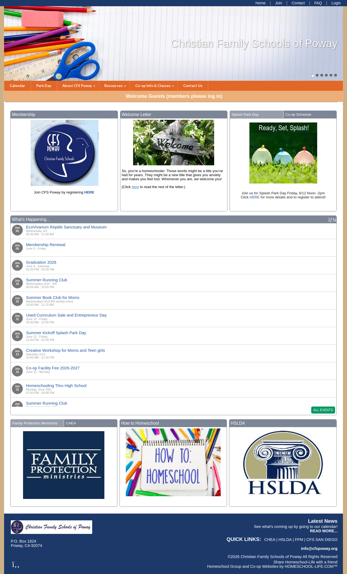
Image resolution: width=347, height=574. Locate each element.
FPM (299, 539)
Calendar (17, 85)
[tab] (256, 114)
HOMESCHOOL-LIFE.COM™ (311, 566)
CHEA (269, 539)
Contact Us (193, 85)
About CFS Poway (79, 85)
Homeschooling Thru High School (56, 385)
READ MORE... (324, 531)
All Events (323, 410)
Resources (115, 85)
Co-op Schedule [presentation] (298, 114)
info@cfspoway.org (319, 548)
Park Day (43, 85)
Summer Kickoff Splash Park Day (56, 332)
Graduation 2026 (41, 262)
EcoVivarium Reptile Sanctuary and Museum (66, 227)
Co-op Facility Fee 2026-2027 (53, 368)
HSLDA (285, 539)
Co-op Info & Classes (155, 85)
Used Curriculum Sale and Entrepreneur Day (66, 315)
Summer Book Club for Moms (52, 297)
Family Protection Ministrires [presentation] (34, 423)
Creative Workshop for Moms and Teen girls (65, 350)
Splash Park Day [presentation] (245, 114)
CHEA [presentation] (71, 423)
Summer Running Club (46, 280)
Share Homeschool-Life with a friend (306, 562)
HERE (255, 197)
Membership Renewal (45, 244)
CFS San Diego (322, 539)
